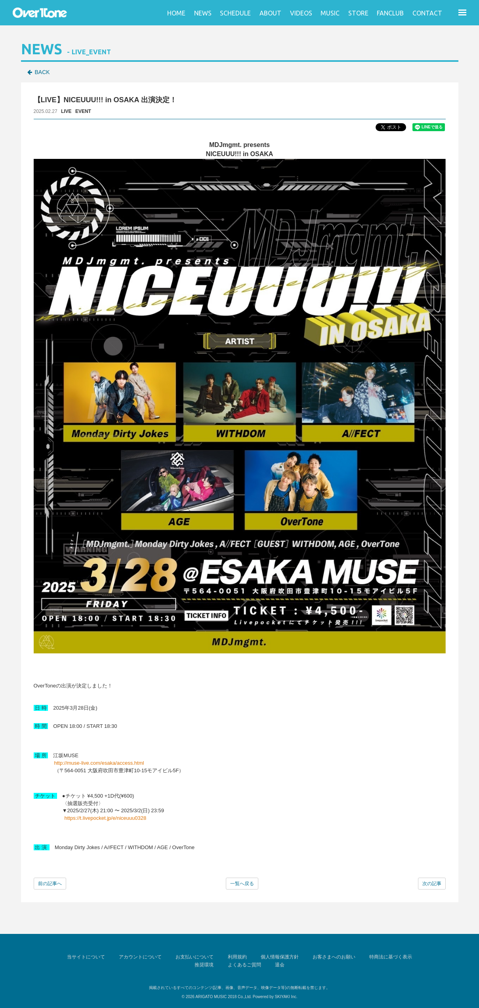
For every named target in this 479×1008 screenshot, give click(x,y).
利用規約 (237, 956)
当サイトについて (90, 956)
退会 (278, 964)
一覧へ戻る (242, 883)
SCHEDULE (235, 13)
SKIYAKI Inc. (286, 995)
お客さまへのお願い (331, 956)
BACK (42, 72)
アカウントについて (143, 956)
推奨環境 (205, 964)
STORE (358, 13)
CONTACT (427, 13)
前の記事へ (50, 883)
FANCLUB (390, 13)
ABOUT (270, 13)
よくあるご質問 (244, 964)
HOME (176, 13)
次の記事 (431, 883)
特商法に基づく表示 (387, 956)
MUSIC (330, 13)
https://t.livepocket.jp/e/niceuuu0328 (106, 818)
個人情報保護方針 (279, 956)
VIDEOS (301, 13)
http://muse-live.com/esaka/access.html (99, 763)
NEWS (203, 13)
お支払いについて (196, 956)
